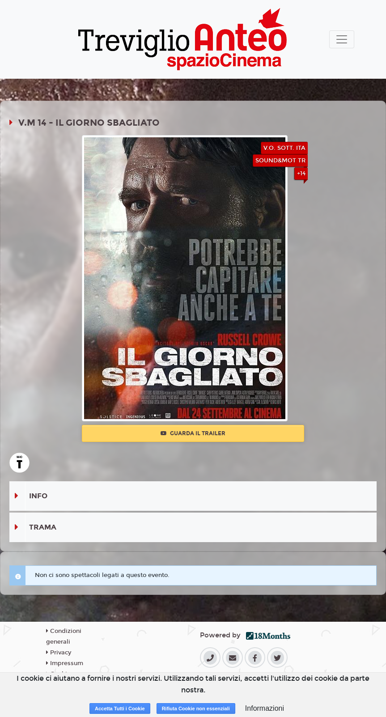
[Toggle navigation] (341, 39)
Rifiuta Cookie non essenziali (196, 708)
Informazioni (264, 708)
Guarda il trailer (193, 433)
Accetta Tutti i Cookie (120, 708)
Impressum (64, 663)
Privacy (58, 652)
